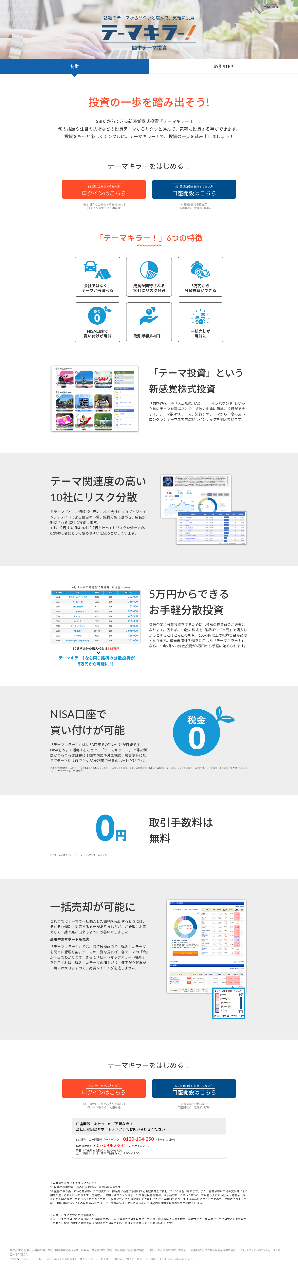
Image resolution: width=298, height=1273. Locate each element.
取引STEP (223, 66)
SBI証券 (14, 1259)
